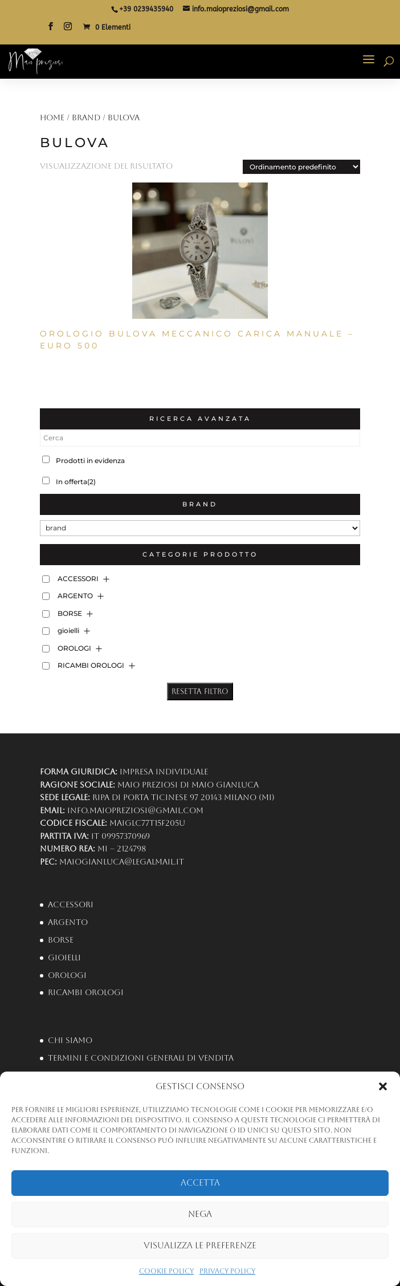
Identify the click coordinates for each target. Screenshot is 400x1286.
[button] (383, 1086)
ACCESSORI (78, 578)
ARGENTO (75, 595)
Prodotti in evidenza (90, 460)
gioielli (68, 630)
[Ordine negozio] (301, 167)
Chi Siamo (70, 1040)
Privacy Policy (227, 1271)
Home (52, 117)
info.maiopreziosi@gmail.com (135, 810)
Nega (200, 1214)
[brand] (200, 528)
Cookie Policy (166, 1271)
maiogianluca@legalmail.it (121, 861)
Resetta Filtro (200, 691)
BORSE (70, 613)
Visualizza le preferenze (200, 1245)
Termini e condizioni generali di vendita (141, 1057)
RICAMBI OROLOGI (91, 665)
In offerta (76, 481)
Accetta (200, 1182)
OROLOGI (74, 648)
